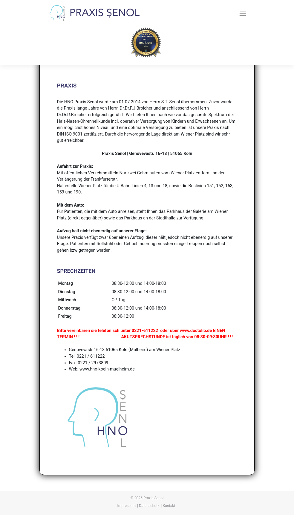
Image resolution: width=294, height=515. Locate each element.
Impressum (126, 506)
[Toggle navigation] (242, 13)
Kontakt (169, 506)
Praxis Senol (153, 498)
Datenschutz (149, 506)
